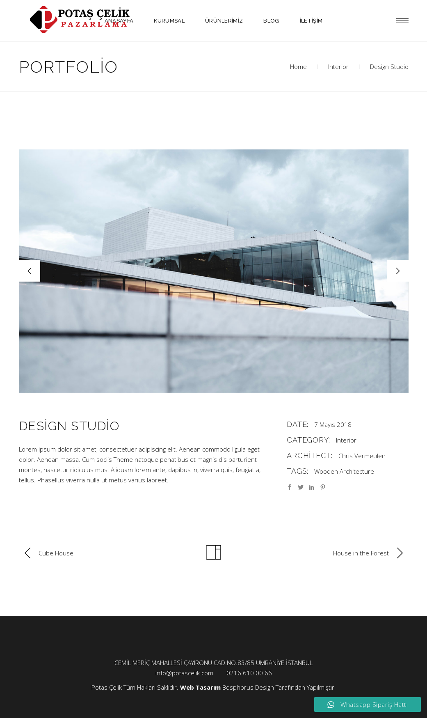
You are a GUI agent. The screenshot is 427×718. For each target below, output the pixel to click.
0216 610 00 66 (249, 673)
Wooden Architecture (344, 471)
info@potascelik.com (184, 673)
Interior (338, 66)
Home (298, 66)
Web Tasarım (200, 687)
